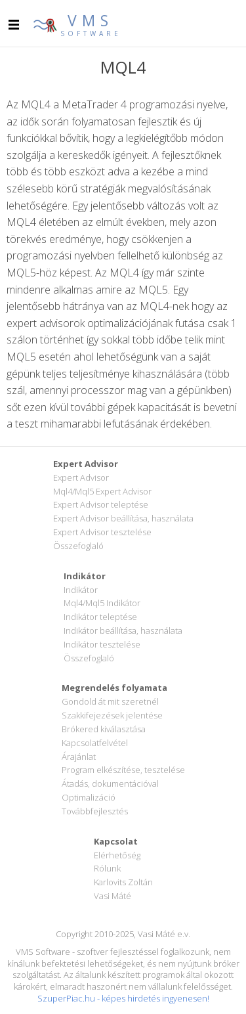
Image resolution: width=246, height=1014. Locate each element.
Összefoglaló (78, 546)
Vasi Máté (112, 896)
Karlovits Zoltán (123, 882)
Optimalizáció (88, 797)
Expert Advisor (81, 477)
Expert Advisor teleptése (100, 504)
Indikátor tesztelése (102, 644)
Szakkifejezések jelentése (112, 715)
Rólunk (107, 868)
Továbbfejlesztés (95, 811)
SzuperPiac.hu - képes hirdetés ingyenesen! (123, 998)
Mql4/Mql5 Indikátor (102, 603)
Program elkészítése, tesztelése (123, 770)
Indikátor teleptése (100, 617)
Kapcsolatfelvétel (95, 743)
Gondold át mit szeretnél (110, 701)
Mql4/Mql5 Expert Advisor (102, 491)
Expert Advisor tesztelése (102, 532)
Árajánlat (79, 756)
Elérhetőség (117, 855)
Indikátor (81, 590)
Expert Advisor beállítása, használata (123, 518)
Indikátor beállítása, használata (123, 630)
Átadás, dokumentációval (110, 783)
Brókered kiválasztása (104, 729)
